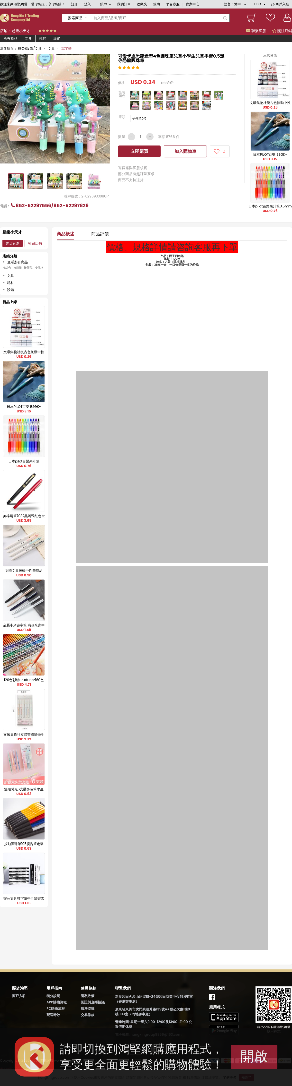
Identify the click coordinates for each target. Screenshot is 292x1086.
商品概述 (65, 234)
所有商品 (10, 38)
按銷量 (17, 267)
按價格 (39, 267)
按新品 (28, 267)
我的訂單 (124, 4)
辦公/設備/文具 (30, 48)
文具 (28, 38)
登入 (87, 4)
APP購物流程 (56, 1002)
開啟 (254, 1056)
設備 (57, 38)
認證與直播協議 (93, 1002)
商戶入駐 (282, 4)
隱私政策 (87, 995)
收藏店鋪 (35, 243)
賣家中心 (192, 4)
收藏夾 (142, 4)
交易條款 (87, 1014)
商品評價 (100, 234)
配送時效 (53, 1014)
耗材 (42, 38)
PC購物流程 (55, 1008)
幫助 (156, 4)
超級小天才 (21, 30)
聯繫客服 (256, 30)
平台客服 (173, 4)
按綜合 (6, 267)
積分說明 (53, 995)
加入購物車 (185, 151)
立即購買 (139, 151)
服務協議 (87, 1008)
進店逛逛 (12, 243)
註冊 (74, 4)
